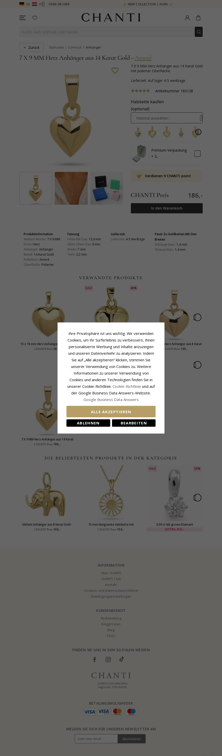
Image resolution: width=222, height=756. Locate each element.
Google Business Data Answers (111, 399)
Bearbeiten (134, 422)
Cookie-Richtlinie (127, 386)
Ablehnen (88, 422)
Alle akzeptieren (111, 411)
